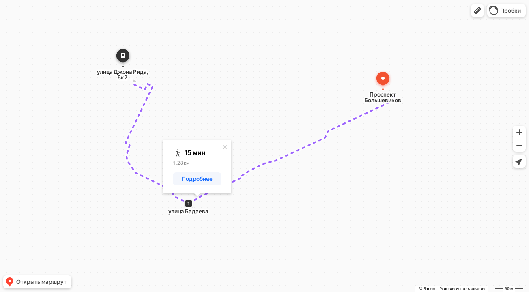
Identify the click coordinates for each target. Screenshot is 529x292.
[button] (477, 10)
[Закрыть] (224, 147)
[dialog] (197, 166)
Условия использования (462, 288)
